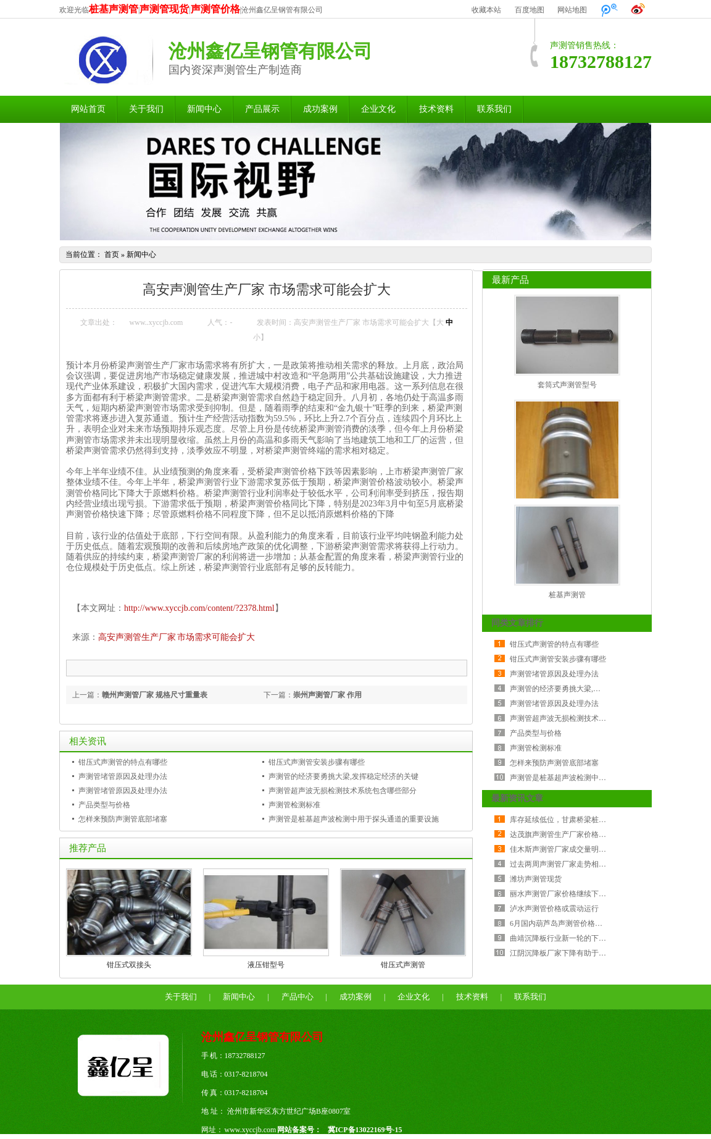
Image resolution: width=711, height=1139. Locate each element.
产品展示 (262, 109)
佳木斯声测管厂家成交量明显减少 (565, 849)
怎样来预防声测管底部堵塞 (122, 819)
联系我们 (494, 109)
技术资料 (436, 109)
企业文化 (378, 109)
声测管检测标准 (294, 805)
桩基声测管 (567, 595)
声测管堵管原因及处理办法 (122, 776)
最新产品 (510, 280)
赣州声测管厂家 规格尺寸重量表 (154, 695)
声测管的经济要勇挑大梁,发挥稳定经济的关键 (343, 776)
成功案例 (320, 109)
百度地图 (529, 10)
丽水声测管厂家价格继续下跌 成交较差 (574, 893)
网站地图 (572, 10)
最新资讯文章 (517, 798)
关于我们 (146, 109)
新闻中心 (204, 109)
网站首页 (88, 109)
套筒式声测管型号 (567, 384)
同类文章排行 (517, 623)
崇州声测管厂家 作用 (327, 695)
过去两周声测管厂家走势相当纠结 (565, 864)
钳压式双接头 (129, 964)
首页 (111, 254)
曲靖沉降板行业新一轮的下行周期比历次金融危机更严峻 (602, 938)
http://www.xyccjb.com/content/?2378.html (199, 608)
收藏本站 (486, 10)
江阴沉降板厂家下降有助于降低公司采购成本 (584, 953)
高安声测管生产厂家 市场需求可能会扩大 (176, 637)
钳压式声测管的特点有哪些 (122, 762)
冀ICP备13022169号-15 (365, 1129)
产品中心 (297, 996)
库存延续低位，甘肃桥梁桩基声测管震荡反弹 (584, 819)
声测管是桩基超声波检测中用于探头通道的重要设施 (353, 819)
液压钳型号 (266, 964)
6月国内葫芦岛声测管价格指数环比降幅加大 (582, 923)
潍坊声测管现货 (536, 879)
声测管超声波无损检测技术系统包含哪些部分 (342, 790)
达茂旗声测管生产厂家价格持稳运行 (569, 834)
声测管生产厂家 (157, 365)
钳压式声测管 (403, 964)
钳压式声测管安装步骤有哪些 (316, 762)
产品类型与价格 (104, 805)
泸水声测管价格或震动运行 (554, 908)
